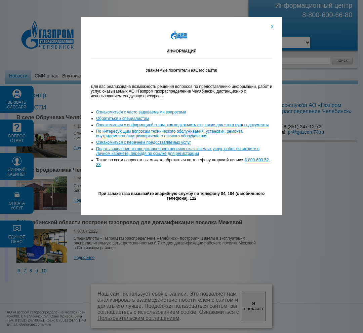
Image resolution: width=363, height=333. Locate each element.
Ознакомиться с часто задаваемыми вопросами (141, 112)
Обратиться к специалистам (122, 118)
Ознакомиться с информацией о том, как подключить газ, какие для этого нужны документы (182, 125)
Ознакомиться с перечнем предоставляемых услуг (143, 142)
